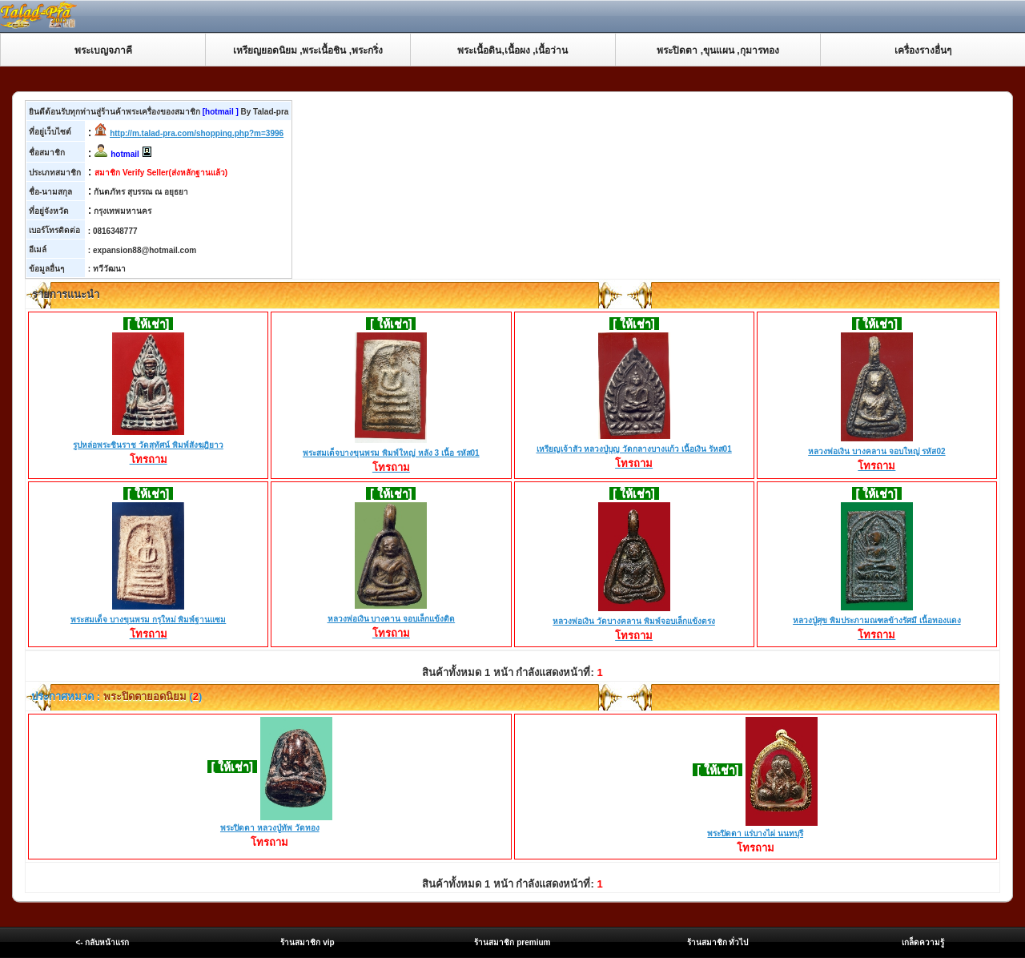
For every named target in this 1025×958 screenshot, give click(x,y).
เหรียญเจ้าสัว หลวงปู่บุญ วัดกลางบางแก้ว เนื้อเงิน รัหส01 (634, 450)
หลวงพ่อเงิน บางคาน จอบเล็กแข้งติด (392, 620)
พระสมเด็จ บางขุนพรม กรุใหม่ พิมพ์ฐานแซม (148, 620)
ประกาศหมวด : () (116, 696)
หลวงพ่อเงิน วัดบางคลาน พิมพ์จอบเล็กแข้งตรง (634, 622)
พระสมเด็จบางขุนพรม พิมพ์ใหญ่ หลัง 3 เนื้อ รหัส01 (391, 454)
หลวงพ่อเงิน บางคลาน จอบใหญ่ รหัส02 (876, 452)
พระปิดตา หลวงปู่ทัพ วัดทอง (270, 827)
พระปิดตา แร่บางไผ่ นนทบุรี (755, 833)
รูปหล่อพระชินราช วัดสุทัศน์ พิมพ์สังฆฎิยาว (148, 446)
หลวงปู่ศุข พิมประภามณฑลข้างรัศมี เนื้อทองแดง (877, 621)
